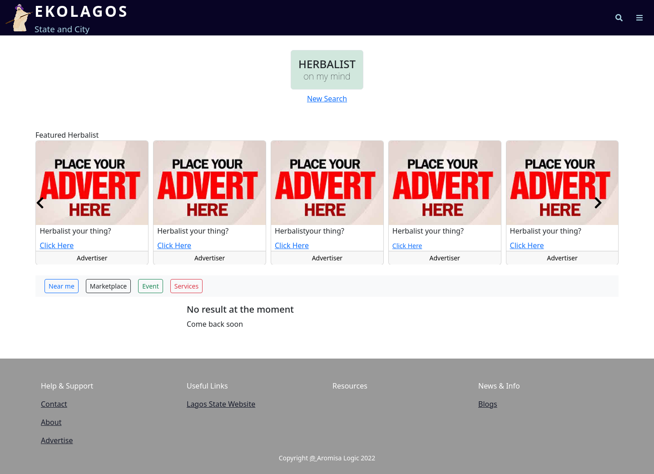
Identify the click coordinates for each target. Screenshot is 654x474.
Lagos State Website (221, 404)
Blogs (487, 404)
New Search (327, 99)
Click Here (57, 245)
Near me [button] (61, 286)
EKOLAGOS (82, 11)
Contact (54, 404)
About (51, 422)
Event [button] (150, 286)
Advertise (57, 440)
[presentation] (40, 202)
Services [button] (186, 286)
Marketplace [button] (108, 286)
